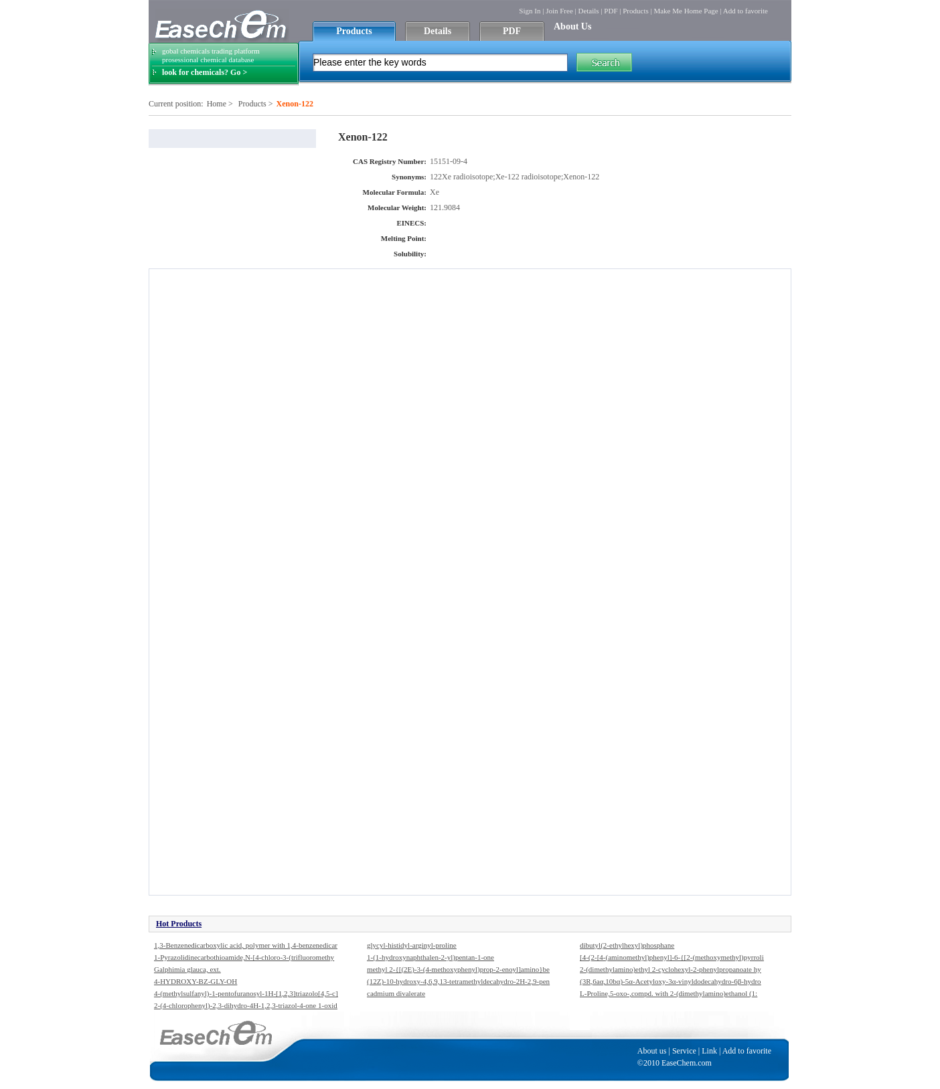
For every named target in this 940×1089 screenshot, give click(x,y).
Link (709, 1051)
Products (636, 11)
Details (588, 11)
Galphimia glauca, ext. (187, 969)
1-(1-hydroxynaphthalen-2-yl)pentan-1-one (430, 957)
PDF (610, 11)
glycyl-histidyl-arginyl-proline (412, 945)
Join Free (559, 11)
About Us (572, 26)
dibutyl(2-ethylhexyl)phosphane (627, 945)
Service (684, 1051)
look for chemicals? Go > (204, 72)
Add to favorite (745, 11)
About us (652, 1051)
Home (216, 103)
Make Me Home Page (685, 11)
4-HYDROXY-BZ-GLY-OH (195, 981)
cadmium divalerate (396, 993)
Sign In (529, 11)
